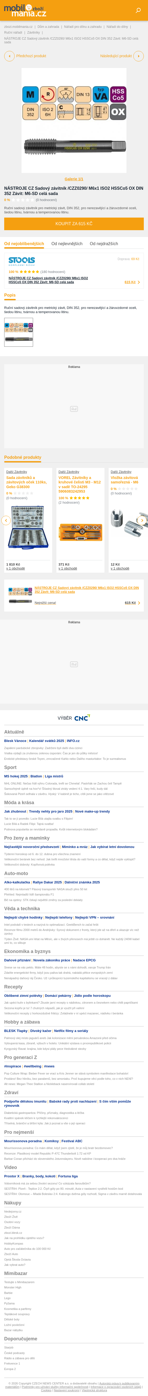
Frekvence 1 (12, 1363)
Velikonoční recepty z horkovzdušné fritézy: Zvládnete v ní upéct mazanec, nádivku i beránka (63, 1013)
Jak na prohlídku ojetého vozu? (24, 1238)
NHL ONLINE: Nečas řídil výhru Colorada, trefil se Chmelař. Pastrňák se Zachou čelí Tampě (63, 783)
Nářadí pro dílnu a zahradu (83, 27)
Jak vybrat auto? (14, 1264)
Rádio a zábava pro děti (19, 1358)
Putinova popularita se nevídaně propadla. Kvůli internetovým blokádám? (51, 829)
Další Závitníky (16, 472)
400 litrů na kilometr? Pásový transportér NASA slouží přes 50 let (45, 889)
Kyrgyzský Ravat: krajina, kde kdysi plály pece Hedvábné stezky (45, 1048)
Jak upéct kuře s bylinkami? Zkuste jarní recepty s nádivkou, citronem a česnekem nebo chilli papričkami (71, 1002)
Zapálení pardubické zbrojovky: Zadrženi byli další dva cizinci (43, 748)
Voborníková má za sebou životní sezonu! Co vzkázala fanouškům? (47, 1183)
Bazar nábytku (13, 1330)
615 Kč (130, 282)
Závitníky (33, 32)
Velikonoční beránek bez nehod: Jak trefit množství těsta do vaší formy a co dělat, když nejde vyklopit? (69, 859)
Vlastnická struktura (94, 1390)
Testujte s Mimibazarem (19, 1282)
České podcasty (14, 1353)
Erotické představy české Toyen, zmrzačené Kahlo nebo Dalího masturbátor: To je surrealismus (65, 758)
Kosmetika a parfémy (17, 1308)
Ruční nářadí (13, 32)
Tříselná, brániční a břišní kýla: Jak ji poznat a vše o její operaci (44, 1123)
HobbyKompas (13, 1243)
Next (142, 520)
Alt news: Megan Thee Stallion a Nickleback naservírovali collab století (49, 1084)
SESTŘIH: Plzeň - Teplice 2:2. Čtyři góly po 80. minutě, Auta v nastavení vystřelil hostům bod (63, 1188)
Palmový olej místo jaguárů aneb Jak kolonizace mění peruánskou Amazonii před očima (60, 1038)
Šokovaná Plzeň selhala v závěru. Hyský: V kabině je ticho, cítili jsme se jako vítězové (59, 794)
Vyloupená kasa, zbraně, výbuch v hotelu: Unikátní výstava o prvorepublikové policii (57, 1043)
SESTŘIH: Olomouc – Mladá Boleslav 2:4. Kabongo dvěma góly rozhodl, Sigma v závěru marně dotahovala (73, 1193)
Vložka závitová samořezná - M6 (124, 480)
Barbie (8, 1292)
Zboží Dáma (12, 1227)
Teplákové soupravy (17, 1314)
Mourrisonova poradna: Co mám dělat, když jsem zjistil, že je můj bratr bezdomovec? (58, 1148)
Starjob (8, 1347)
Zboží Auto (11, 1254)
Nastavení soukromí (67, 1390)
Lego (7, 1298)
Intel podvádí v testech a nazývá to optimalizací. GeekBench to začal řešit (51, 924)
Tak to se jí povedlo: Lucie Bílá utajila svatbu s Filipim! (38, 818)
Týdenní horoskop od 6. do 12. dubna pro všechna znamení (42, 854)
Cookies (46, 1390)
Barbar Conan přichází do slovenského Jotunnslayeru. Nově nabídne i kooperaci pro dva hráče (64, 1158)
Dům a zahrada (48, 27)
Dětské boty (11, 1319)
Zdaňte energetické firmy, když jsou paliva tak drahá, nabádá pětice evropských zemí (58, 972)
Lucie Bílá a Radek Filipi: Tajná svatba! (29, 823)
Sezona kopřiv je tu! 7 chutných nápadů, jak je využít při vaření (44, 1008)
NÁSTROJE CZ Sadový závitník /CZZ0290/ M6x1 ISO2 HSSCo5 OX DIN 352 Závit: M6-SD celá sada (48, 280)
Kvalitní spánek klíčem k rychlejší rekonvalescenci (36, 1118)
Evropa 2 (10, 1369)
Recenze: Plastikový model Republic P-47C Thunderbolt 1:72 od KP (47, 1153)
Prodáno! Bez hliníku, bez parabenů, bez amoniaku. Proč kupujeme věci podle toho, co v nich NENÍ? (68, 1078)
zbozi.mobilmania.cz (18, 27)
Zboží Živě (11, 1216)
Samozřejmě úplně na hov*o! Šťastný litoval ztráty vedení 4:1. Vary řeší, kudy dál (56, 788)
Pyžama (9, 1303)
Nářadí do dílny (117, 27)
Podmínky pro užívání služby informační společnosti (55, 1386)
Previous (6, 520)
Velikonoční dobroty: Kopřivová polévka (29, 864)
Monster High (12, 1287)
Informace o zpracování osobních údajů (116, 1386)
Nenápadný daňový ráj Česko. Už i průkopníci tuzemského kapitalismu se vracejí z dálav (61, 978)
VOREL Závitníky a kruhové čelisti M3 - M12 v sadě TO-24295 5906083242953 (80, 485)
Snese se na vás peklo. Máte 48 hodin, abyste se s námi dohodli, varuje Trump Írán (57, 967)
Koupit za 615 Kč (73, 224)
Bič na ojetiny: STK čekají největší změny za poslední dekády (43, 900)
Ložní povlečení (14, 1324)
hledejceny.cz (13, 1211)
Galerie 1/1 (74, 179)
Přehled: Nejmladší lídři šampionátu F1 (29, 894)
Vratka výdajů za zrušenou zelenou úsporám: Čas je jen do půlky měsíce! (51, 753)
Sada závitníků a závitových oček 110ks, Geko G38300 (26, 482)
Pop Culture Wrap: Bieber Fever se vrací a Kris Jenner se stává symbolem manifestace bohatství (66, 1073)
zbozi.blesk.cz (13, 1232)
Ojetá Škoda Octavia (17, 1259)
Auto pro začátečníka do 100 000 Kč (27, 1248)
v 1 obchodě (15, 568)
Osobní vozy (12, 1222)
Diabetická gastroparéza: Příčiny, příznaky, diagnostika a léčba (44, 1112)
